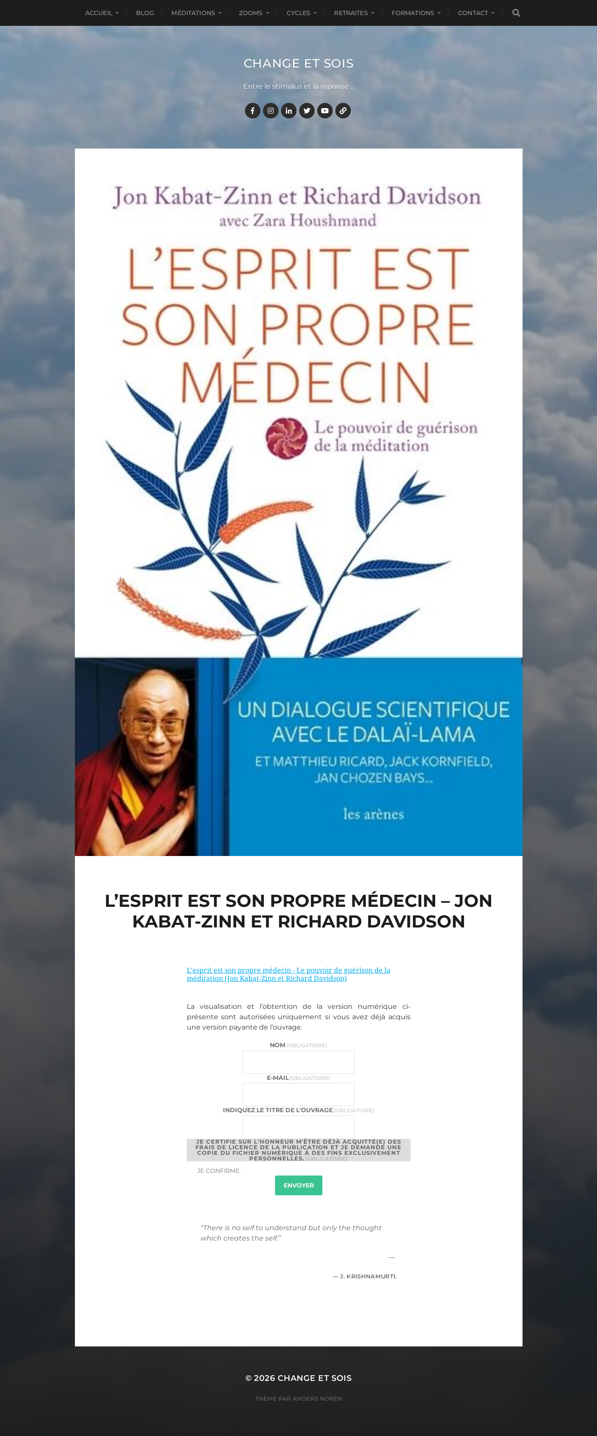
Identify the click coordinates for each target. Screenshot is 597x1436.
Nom (298, 1045)
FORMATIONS (413, 13)
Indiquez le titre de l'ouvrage (298, 1110)
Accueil (98, 13)
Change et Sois (299, 63)
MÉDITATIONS (193, 13)
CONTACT (473, 13)
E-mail (299, 1078)
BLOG (145, 13)
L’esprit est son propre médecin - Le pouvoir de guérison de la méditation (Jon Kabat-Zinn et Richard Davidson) (288, 974)
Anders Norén (317, 1398)
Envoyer (299, 1185)
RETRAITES (351, 13)
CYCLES (299, 13)
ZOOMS (251, 13)
